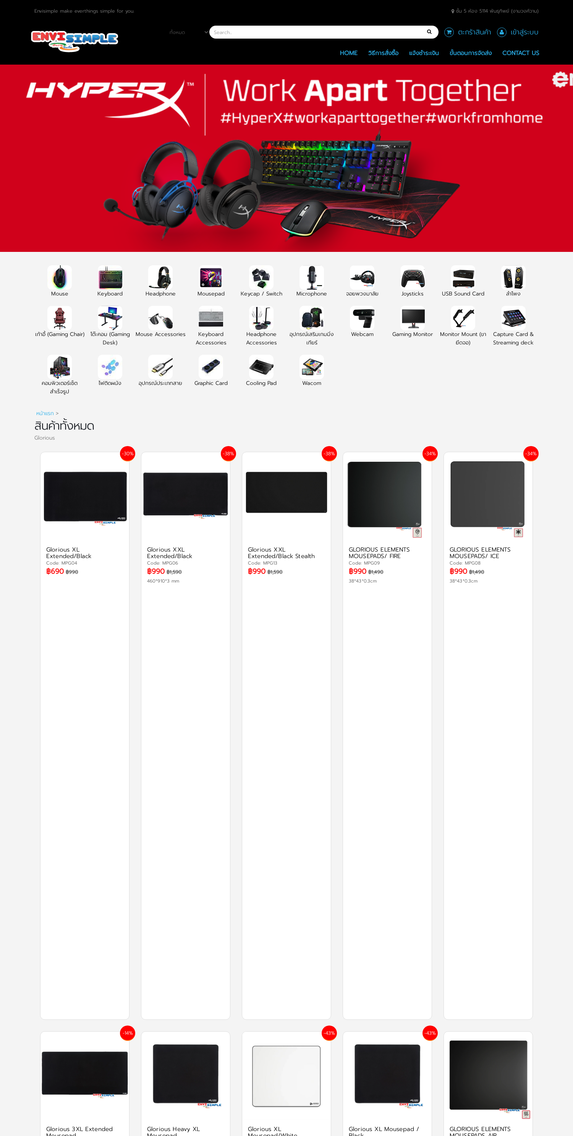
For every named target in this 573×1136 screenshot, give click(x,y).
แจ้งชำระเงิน (424, 53)
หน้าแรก (45, 413)
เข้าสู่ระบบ (525, 32)
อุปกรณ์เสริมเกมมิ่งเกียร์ (312, 330)
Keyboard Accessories (211, 330)
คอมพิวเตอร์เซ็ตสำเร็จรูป (60, 379)
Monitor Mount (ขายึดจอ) (463, 330)
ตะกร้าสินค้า (474, 32)
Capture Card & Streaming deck (513, 330)
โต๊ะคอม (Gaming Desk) (110, 330)
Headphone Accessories (261, 330)
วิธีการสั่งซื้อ (383, 53)
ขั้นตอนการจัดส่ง (471, 53)
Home (349, 53)
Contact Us (520, 53)
